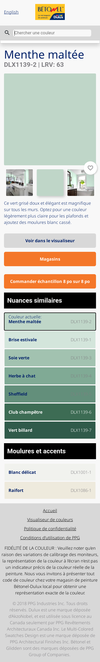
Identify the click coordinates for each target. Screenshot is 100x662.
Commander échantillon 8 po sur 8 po (50, 281)
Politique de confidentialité (50, 529)
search (7, 33)
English (11, 12)
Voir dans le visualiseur (50, 241)
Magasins (50, 259)
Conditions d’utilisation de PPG (50, 538)
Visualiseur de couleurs (50, 520)
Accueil (50, 510)
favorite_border (90, 168)
